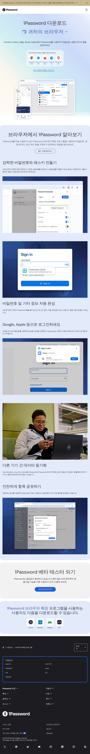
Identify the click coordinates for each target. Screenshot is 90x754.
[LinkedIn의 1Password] (62, 747)
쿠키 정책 (5, 729)
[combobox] (45, 32)
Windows (8, 668)
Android (8, 677)
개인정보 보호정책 (53, 724)
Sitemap (49, 733)
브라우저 (48, 664)
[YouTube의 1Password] (39, 747)
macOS (8, 664)
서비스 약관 (6, 724)
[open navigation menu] (86, 10)
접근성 (48, 729)
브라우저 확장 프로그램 (23, 647)
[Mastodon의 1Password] (16, 747)
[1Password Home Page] (9, 9)
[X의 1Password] (5, 747)
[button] (45, 32)
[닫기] (87, 3)
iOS (6, 673)
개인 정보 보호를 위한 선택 (14, 733)
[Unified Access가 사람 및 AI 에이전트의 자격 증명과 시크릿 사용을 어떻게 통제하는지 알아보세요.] (39, 3)
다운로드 (9, 647)
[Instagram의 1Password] (74, 747)
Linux (47, 668)
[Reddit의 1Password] (28, 747)
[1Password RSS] (85, 747)
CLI (46, 673)
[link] (32, 62)
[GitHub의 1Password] (51, 747)
